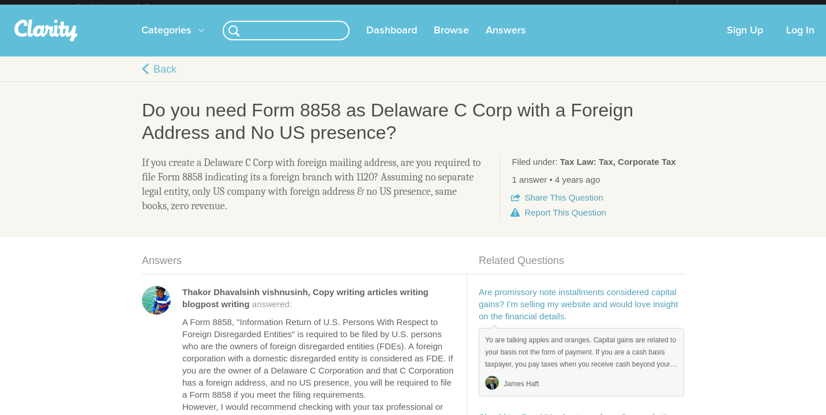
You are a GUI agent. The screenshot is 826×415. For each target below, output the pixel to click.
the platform (124, 6)
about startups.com (718, 7)
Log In (800, 40)
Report (565, 222)
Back (165, 78)
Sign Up (745, 40)
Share (563, 207)
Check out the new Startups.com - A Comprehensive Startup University (552, 7)
